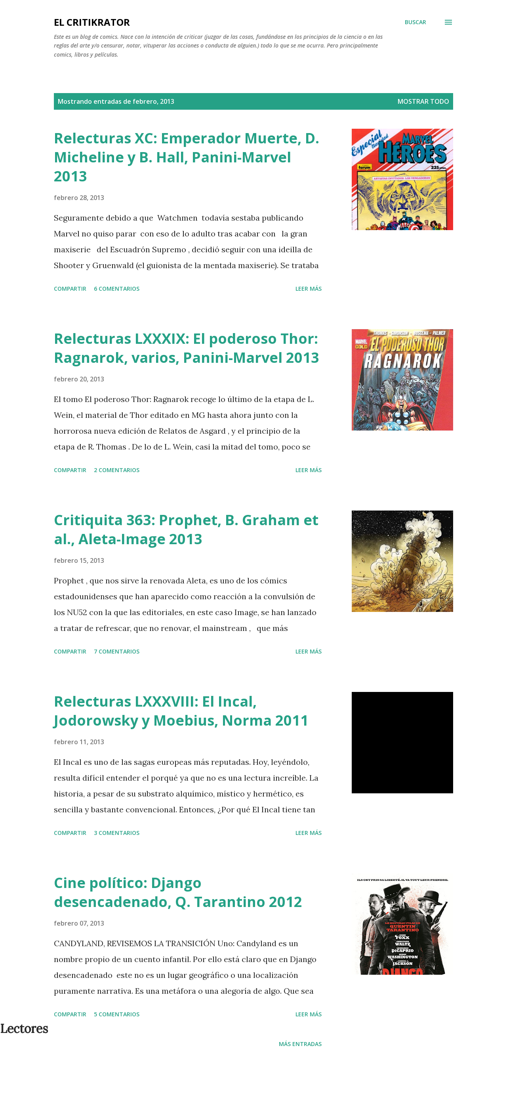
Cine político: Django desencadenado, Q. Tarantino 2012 (178, 892)
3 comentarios (116, 833)
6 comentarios (116, 288)
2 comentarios (116, 470)
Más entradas (300, 1044)
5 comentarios (116, 1014)
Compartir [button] (70, 288)
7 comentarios (116, 651)
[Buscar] (415, 22)
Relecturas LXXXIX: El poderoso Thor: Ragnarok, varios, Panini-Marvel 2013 (186, 348)
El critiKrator (92, 22)
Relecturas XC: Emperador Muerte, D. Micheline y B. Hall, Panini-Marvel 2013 (186, 157)
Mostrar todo (423, 101)
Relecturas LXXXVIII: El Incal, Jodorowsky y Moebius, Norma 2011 (181, 711)
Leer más (308, 288)
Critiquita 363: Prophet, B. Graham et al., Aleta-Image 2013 (186, 529)
